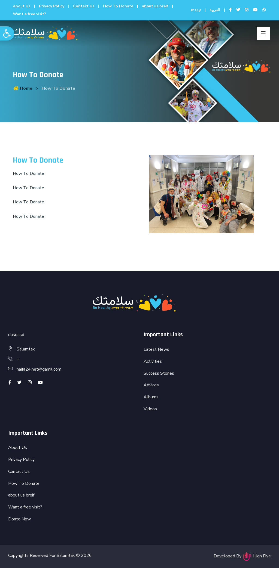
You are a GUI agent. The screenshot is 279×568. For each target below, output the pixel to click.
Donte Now (19, 519)
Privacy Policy (51, 6)
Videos (150, 409)
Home (22, 88)
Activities (153, 361)
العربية (215, 10)
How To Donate (118, 6)
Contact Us (83, 6)
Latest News (156, 349)
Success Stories (159, 373)
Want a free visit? (29, 14)
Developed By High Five (242, 556)
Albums (151, 397)
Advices (151, 385)
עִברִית (196, 10)
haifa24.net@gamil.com (39, 369)
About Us (21, 6)
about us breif (155, 6)
